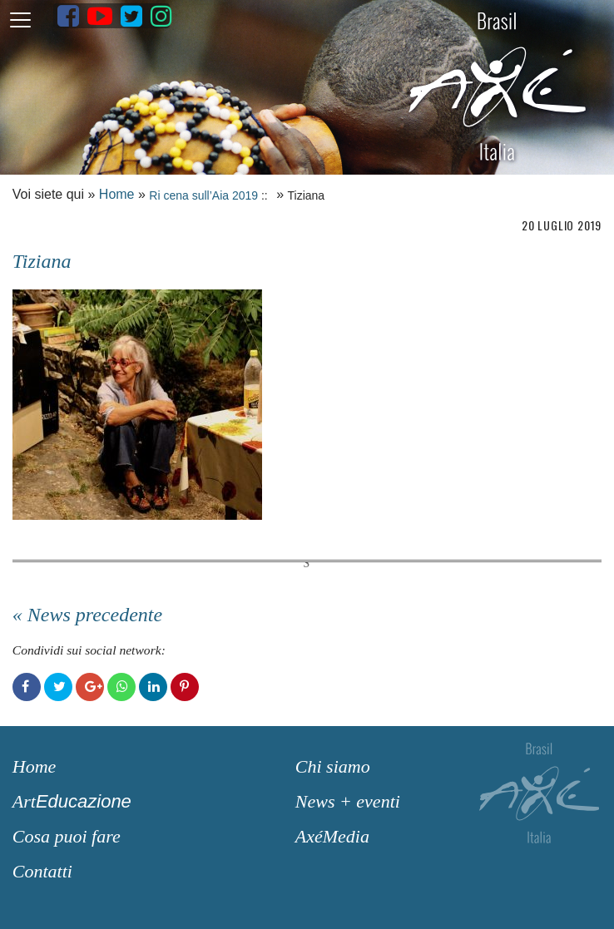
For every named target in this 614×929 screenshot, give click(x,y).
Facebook (26, 687)
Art (71, 801)
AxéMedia (332, 836)
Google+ (90, 687)
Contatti (42, 871)
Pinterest (185, 687)
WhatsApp (121, 687)
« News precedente (87, 614)
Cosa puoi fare (66, 836)
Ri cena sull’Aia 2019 (203, 195)
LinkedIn (153, 687)
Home (117, 194)
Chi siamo (332, 766)
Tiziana (42, 261)
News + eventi (347, 801)
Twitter (58, 687)
